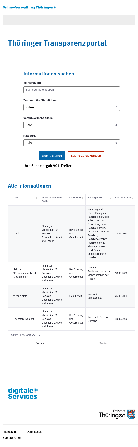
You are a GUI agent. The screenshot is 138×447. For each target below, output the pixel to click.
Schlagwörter (95, 197)
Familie (17, 233)
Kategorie (29, 135)
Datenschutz (34, 431)
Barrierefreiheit (12, 437)
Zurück (39, 343)
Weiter (103, 343)
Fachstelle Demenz (24, 319)
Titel (16, 197)
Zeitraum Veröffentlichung (40, 100)
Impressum (10, 431)
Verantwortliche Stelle (38, 118)
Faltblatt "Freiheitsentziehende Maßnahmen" (25, 273)
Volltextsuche (32, 82)
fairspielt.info (20, 296)
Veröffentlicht (123, 197)
